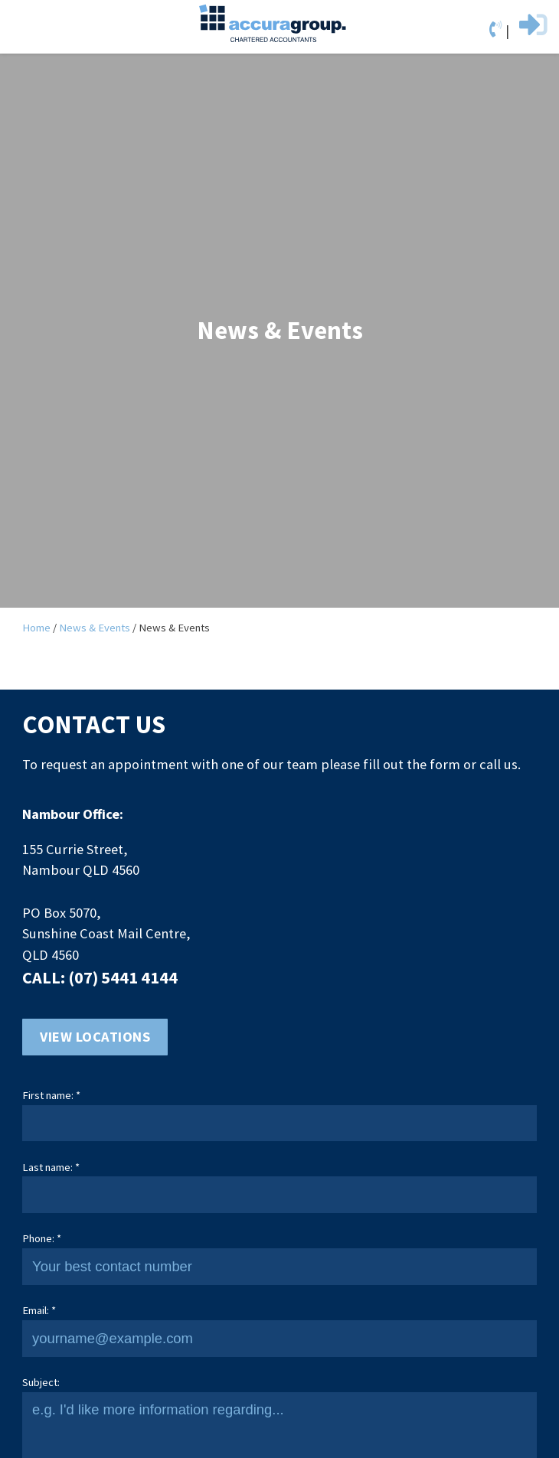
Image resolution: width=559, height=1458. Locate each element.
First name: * (51, 1095)
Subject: (41, 1382)
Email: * (39, 1310)
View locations (95, 1036)
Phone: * (41, 1238)
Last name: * (51, 1167)
